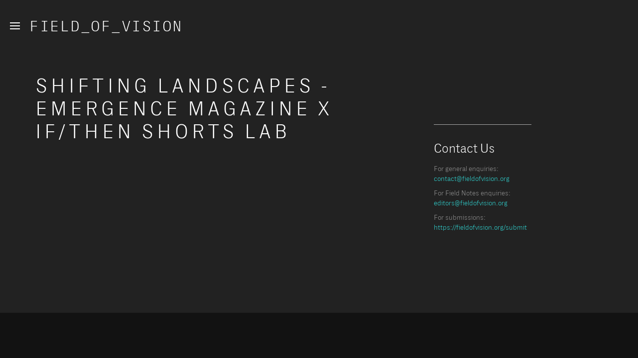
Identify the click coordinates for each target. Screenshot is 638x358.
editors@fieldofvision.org (471, 203)
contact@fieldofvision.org (472, 179)
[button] (15, 25)
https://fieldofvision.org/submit (480, 228)
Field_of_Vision (106, 27)
